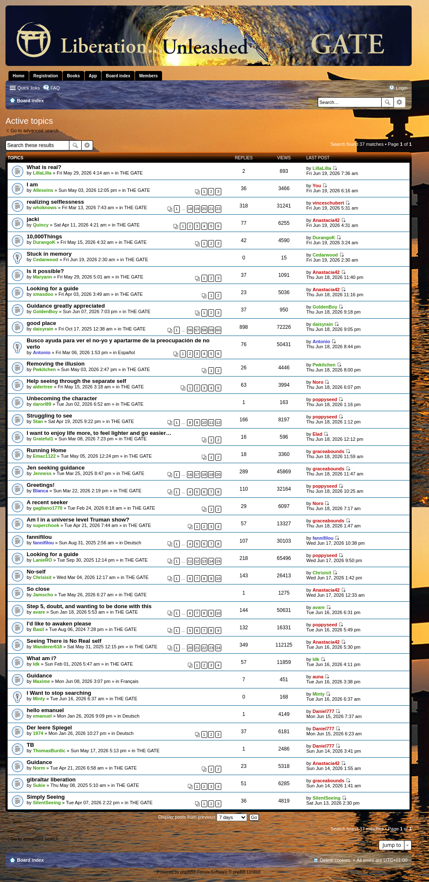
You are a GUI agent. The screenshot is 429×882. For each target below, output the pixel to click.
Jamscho (43, 594)
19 (197, 209)
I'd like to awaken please (59, 623)
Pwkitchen (44, 369)
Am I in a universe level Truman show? (78, 519)
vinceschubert (328, 202)
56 (190, 330)
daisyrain (43, 328)
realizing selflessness (55, 202)
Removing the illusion (56, 363)
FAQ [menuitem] (55, 87)
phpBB (186, 872)
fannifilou (39, 537)
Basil (38, 629)
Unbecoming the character (62, 398)
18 (190, 209)
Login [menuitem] (401, 87)
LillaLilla (42, 172)
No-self (36, 571)
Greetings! (41, 485)
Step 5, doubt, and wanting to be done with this (89, 606)
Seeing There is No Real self (64, 641)
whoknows (45, 207)
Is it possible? (45, 271)
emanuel (42, 715)
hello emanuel (45, 710)
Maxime (41, 681)
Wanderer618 (47, 646)
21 (211, 209)
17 (197, 474)
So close (38, 589)
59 (211, 330)
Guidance (39, 675)
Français (129, 681)
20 (204, 209)
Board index (30, 860)
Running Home (46, 450)
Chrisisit (42, 577)
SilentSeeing (47, 802)
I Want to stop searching (59, 693)
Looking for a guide (52, 288)
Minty (39, 698)
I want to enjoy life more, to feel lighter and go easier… (99, 433)
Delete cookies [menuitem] (335, 860)
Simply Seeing (46, 797)
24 (218, 648)
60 (218, 330)
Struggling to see (49, 415)
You (317, 185)
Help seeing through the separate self (76, 381)
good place (41, 323)
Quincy (41, 224)
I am (32, 184)
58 (204, 330)
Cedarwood (45, 259)
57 (197, 330)
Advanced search (399, 102)
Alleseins (43, 190)
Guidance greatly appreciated (66, 306)
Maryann (42, 276)
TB (30, 745)
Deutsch (132, 542)
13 (204, 561)
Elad (317, 434)
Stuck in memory (49, 254)
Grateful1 (43, 438)
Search (387, 102)
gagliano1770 (48, 508)
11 (211, 423)
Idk (36, 663)
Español (126, 352)
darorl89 (42, 404)
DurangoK (44, 242)
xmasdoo (43, 294)
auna (318, 676)
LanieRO (42, 560)
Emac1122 (44, 456)
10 (204, 423)
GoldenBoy (45, 311)
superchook (46, 525)
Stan (38, 421)
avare (39, 611)
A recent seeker (47, 502)
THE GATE (131, 172)
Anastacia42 (326, 220)
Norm (39, 767)
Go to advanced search (35, 130)
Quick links (28, 87)
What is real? (44, 167)
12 (218, 423)
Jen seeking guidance (56, 467)
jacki (33, 219)
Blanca (40, 490)
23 (211, 648)
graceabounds (328, 451)
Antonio (42, 352)
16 (190, 474)
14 (211, 561)
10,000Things (44, 236)
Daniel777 (323, 711)
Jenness (42, 473)
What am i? (41, 658)
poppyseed (325, 399)
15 (218, 561)
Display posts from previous (202, 816)
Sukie (39, 785)
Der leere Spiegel (49, 727)
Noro (318, 382)
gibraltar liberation (51, 779)
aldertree (42, 386)
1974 (38, 733)
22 (218, 209)
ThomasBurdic (49, 750)
